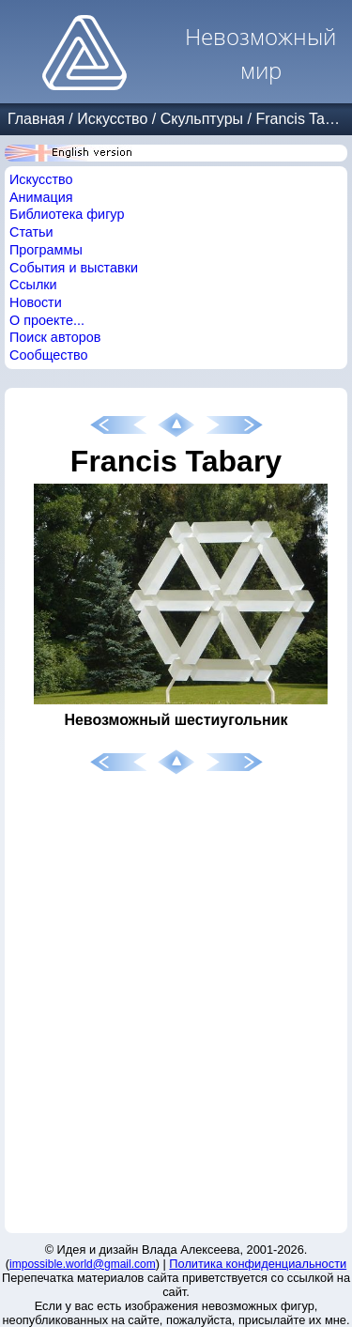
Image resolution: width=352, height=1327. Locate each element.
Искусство (112, 119)
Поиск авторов (54, 337)
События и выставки (73, 267)
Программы (46, 249)
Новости (35, 302)
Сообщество (48, 355)
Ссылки (33, 284)
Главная (36, 119)
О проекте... (46, 320)
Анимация (41, 197)
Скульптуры (202, 119)
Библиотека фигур (66, 214)
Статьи (31, 231)
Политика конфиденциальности (257, 1264)
